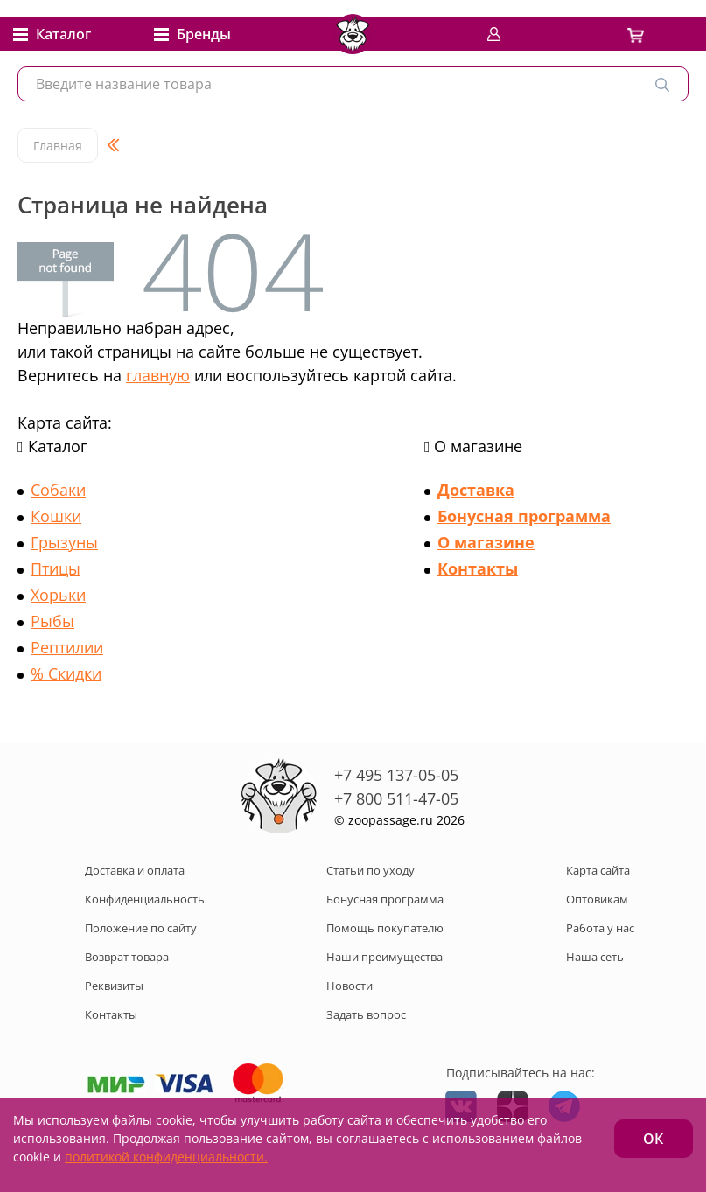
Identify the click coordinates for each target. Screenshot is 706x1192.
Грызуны (64, 542)
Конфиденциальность (145, 899)
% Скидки (66, 673)
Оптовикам (597, 899)
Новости (349, 985)
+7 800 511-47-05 (396, 798)
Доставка (475, 489)
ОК (653, 1138)
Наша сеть (595, 957)
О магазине (486, 542)
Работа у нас (600, 928)
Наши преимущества (384, 957)
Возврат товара (127, 957)
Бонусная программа (524, 515)
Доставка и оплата (135, 870)
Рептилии (67, 647)
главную (158, 375)
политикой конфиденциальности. (166, 1156)
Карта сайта (598, 870)
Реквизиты (114, 985)
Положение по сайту (141, 928)
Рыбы (52, 620)
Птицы (55, 568)
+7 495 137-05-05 (396, 774)
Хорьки (58, 594)
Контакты (477, 568)
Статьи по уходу (370, 870)
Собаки (58, 489)
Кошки (56, 515)
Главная (57, 145)
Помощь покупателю (385, 928)
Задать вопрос (366, 1014)
